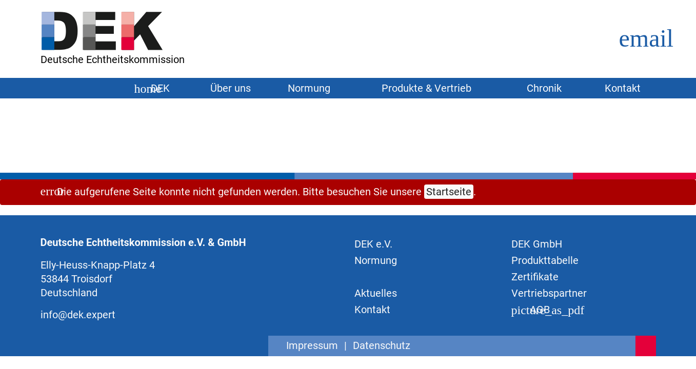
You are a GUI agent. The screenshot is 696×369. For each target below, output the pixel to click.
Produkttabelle (545, 260)
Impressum (312, 345)
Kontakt (623, 88)
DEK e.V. (373, 244)
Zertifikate (535, 277)
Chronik (544, 88)
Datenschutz (381, 345)
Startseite (448, 192)
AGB (530, 309)
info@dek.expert (78, 315)
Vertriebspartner (549, 293)
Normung (375, 260)
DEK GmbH (536, 244)
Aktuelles (375, 293)
